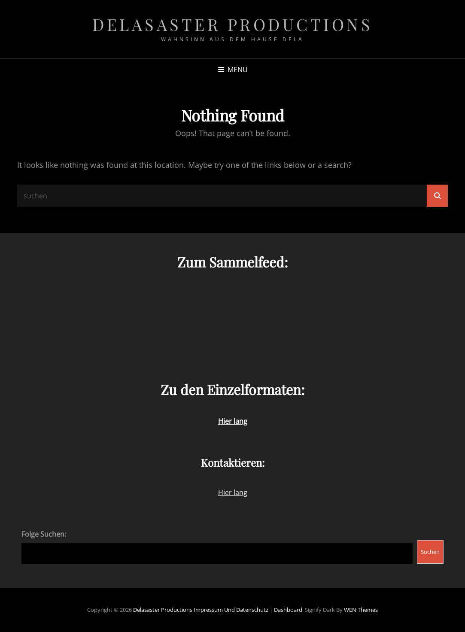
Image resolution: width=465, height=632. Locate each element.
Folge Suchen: (43, 534)
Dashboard (288, 610)
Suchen (430, 552)
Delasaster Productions (232, 24)
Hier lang (232, 492)
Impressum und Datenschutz (231, 610)
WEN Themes (361, 610)
